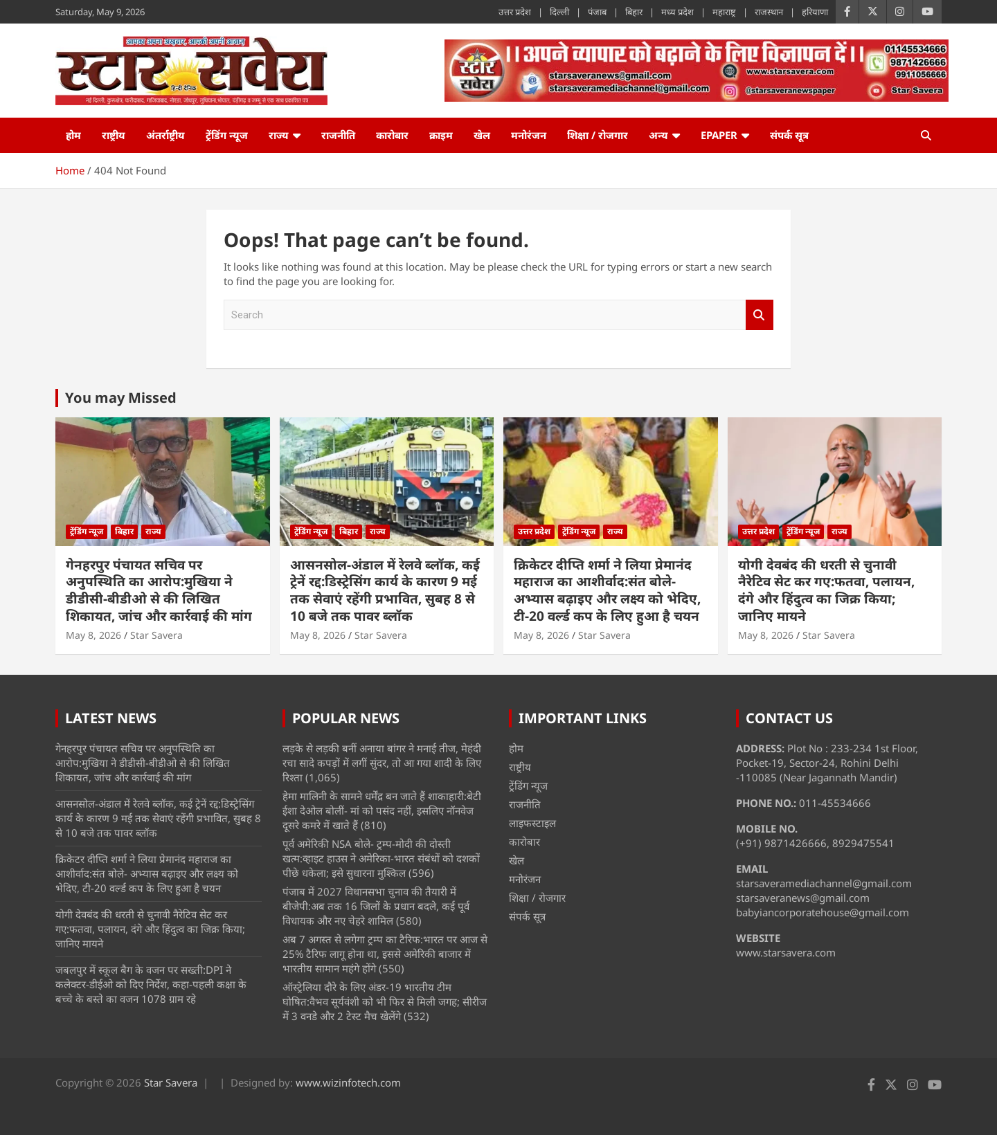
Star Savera (156, 635)
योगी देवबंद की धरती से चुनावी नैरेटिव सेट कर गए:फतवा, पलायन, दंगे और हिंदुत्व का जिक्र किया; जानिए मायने (826, 590)
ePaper (719, 135)
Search (759, 315)
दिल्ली (559, 12)
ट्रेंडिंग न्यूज (227, 135)
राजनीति (338, 135)
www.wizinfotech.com (348, 1082)
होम (73, 135)
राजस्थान (769, 12)
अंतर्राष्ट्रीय (165, 135)
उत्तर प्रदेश (514, 12)
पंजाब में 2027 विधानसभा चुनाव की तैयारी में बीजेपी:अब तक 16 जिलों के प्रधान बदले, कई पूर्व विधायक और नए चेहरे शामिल (375, 905)
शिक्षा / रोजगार (597, 135)
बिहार (634, 12)
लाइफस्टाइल (532, 823)
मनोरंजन (528, 135)
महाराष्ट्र (724, 12)
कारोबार (392, 135)
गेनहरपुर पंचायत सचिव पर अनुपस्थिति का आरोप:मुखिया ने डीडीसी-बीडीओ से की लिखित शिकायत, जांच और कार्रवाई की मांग (159, 590)
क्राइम (441, 135)
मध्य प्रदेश (677, 12)
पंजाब (597, 12)
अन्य (658, 135)
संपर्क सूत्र (789, 135)
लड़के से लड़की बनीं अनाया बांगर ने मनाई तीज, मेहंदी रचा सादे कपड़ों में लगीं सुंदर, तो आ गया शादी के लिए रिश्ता (381, 762)
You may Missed (121, 397)
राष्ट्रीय (113, 135)
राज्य (279, 135)
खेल (482, 135)
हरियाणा (815, 12)
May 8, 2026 (93, 635)
